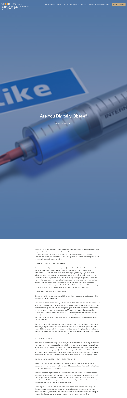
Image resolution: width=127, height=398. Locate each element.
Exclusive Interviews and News (99, 4)
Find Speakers (50, 4)
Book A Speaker (119, 4)
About (83, 4)
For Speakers (74, 4)
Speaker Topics (62, 4)
